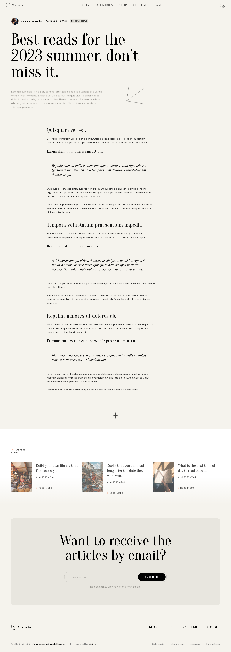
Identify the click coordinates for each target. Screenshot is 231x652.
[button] (103, 5)
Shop (170, 627)
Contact (213, 627)
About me (190, 627)
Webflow (93, 644)
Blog (153, 627)
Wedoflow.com (58, 644)
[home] (14, 5)
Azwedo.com (39, 644)
